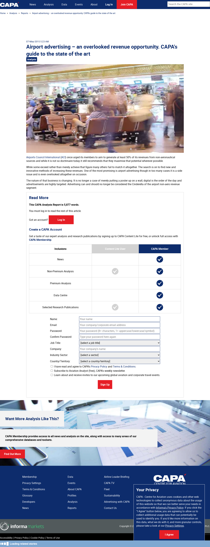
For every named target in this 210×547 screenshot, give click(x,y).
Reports (24, 13)
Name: (54, 319)
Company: (56, 349)
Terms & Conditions (124, 366)
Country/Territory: (60, 361)
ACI (63, 157)
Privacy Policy (99, 366)
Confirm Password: (61, 337)
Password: (56, 331)
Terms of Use (53, 537)
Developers (28, 502)
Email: (53, 325)
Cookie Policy (37, 537)
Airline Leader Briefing (116, 477)
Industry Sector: (59, 355)
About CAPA (75, 489)
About (94, 4)
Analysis (49, 4)
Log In (109, 4)
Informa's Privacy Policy (169, 507)
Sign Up (105, 384)
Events (79, 4)
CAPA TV (109, 483)
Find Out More (12, 454)
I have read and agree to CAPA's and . (93, 366)
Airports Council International (43, 157)
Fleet (107, 489)
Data (64, 4)
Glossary (27, 495)
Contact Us (110, 508)
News (33, 4)
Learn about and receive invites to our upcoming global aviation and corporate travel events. (105, 375)
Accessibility (6, 537)
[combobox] (188, 4)
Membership (29, 477)
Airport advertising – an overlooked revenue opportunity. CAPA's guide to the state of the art (73, 13)
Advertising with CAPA (117, 502)
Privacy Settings (174, 525)
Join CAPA (127, 4)
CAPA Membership (40, 240)
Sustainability (112, 495)
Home (3, 13)
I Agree (169, 534)
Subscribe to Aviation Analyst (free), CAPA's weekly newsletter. (88, 371)
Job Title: (55, 343)
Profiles (72, 495)
